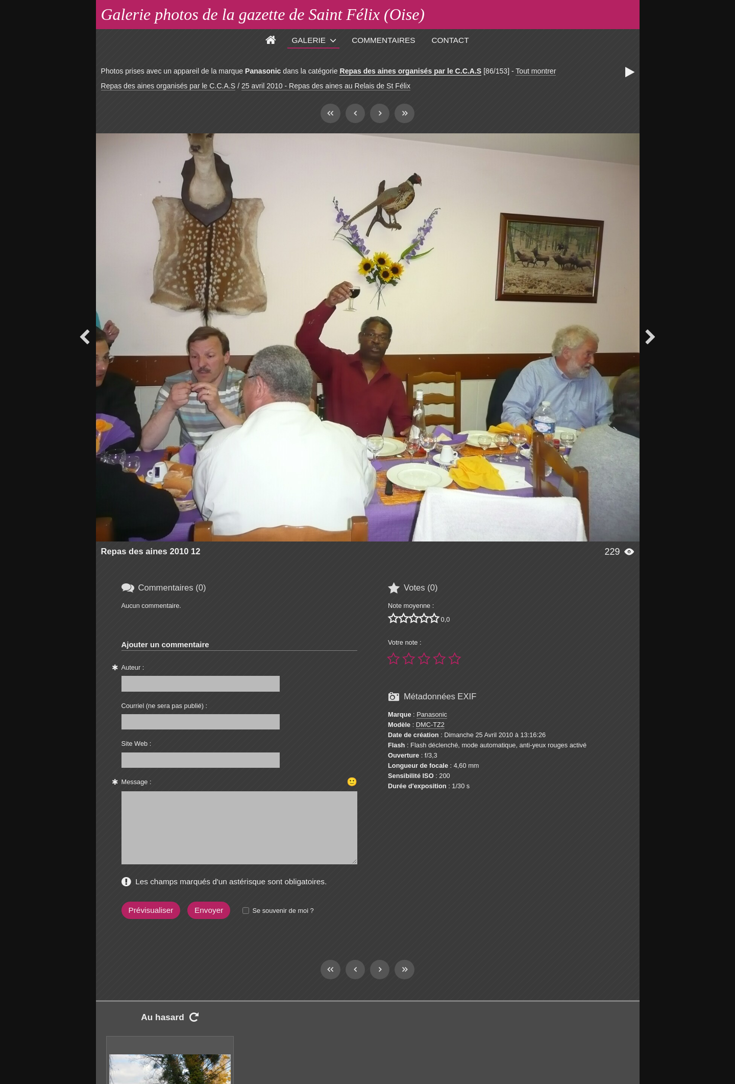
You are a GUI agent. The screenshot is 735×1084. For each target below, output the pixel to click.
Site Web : (136, 743)
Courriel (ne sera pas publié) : (164, 706)
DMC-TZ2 (430, 724)
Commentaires (383, 40)
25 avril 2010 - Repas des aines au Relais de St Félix (325, 86)
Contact (450, 40)
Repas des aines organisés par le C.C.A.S (410, 71)
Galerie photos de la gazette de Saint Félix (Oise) (263, 14)
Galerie (308, 40)
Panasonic (431, 714)
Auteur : (132, 667)
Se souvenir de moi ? (282, 910)
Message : (136, 782)
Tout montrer (536, 71)
